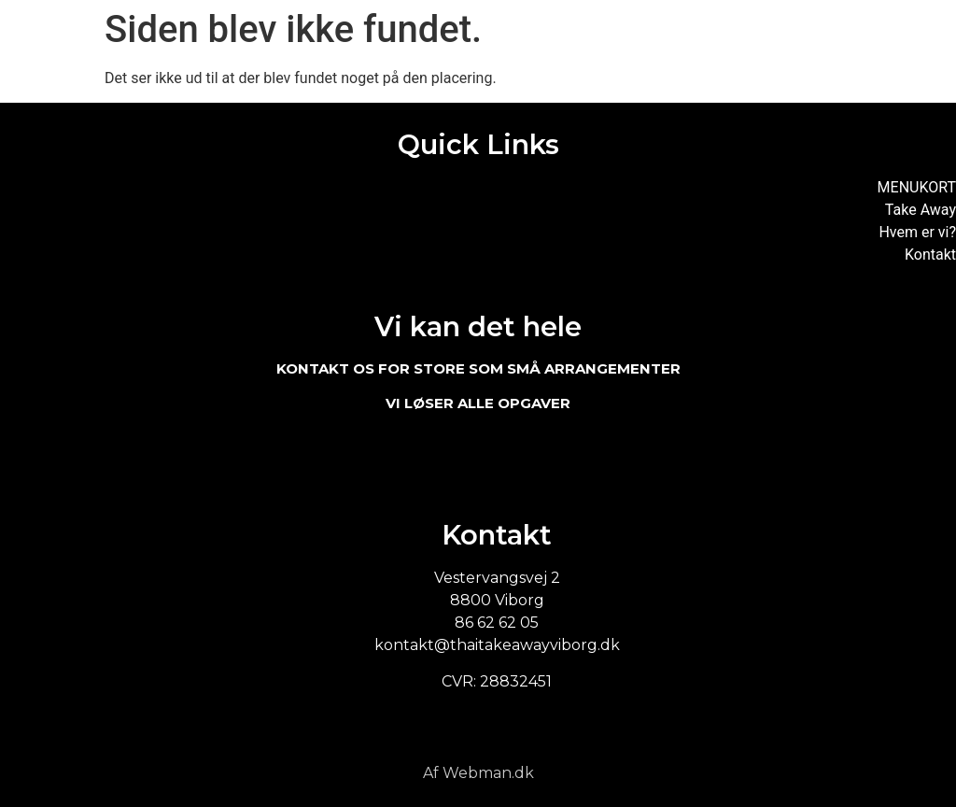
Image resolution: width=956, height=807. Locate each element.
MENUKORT (917, 187)
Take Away (920, 210)
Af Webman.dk (478, 773)
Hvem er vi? (917, 232)
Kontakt (930, 254)
